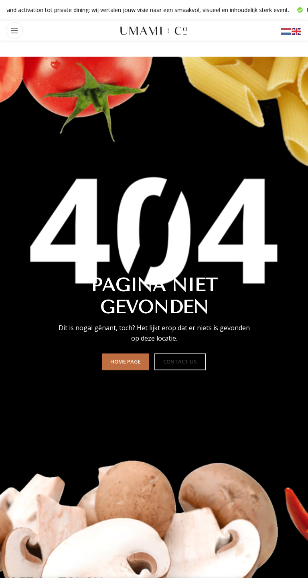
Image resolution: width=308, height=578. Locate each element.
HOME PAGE (125, 361)
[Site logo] (154, 30)
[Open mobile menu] (14, 30)
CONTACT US (180, 361)
